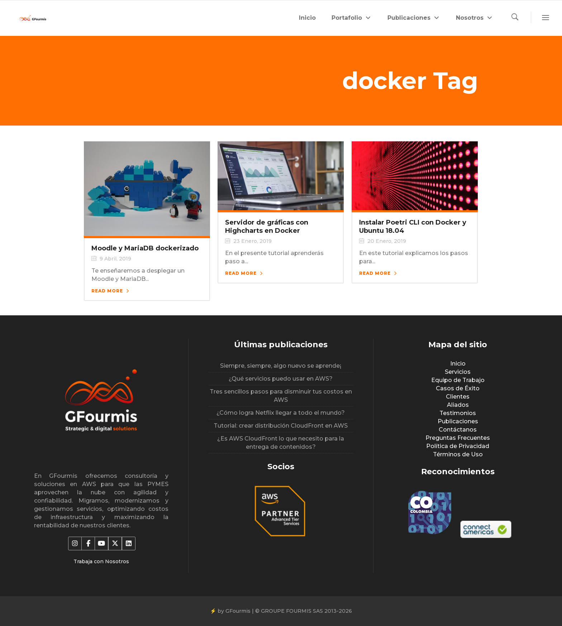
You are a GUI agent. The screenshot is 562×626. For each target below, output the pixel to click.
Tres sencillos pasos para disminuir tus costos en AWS (281, 395)
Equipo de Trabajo (458, 380)
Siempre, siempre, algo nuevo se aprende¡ (280, 365)
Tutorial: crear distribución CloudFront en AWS (281, 425)
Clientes (458, 396)
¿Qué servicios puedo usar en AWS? (281, 378)
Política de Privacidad (457, 446)
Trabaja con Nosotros (101, 561)
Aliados (458, 404)
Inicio (458, 363)
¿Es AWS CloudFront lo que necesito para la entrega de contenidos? (280, 442)
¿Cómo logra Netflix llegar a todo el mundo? (280, 412)
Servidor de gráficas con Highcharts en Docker (266, 226)
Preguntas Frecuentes (457, 437)
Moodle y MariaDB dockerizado (145, 248)
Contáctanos (458, 429)
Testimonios (457, 413)
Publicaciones (458, 421)
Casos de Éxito (458, 388)
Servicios (458, 371)
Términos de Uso (458, 454)
